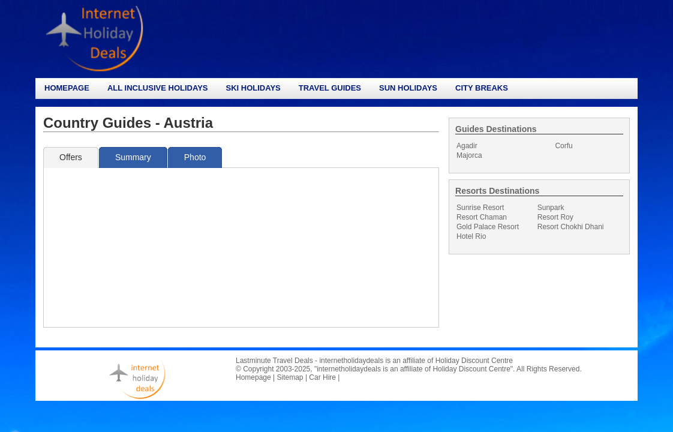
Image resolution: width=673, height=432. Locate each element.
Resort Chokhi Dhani (570, 227)
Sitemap (290, 377)
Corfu (563, 146)
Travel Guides (330, 87)
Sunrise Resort (480, 207)
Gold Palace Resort (487, 227)
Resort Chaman (481, 217)
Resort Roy (555, 217)
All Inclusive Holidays (157, 87)
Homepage (66, 87)
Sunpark (550, 207)
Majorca (469, 155)
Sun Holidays (408, 87)
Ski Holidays (253, 87)
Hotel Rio (471, 236)
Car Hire (322, 377)
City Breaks (481, 87)
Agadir (466, 146)
